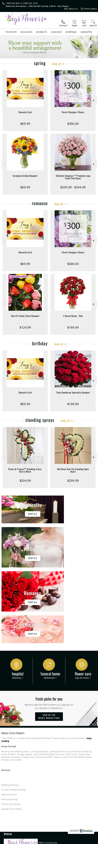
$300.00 (73, 123)
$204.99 (25, 480)
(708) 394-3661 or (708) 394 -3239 (21, 3)
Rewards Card (25, 112)
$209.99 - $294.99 (73, 187)
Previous (4, 100)
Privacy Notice (24, 842)
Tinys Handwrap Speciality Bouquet (73, 392)
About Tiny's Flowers (12, 657)
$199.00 (73, 404)
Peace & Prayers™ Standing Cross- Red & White (25, 470)
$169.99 (73, 327)
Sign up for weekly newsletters (49, 641)
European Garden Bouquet (25, 175)
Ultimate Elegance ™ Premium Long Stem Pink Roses (73, 177)
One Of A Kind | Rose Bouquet (25, 316)
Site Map (57, 842)
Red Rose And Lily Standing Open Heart (73, 470)
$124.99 (25, 327)
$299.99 (73, 480)
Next (94, 100)
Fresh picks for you (49, 627)
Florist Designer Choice (73, 112)
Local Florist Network (42, 842)
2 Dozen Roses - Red (73, 316)
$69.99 (25, 123)
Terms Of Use (9, 842)
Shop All (57, 63)
